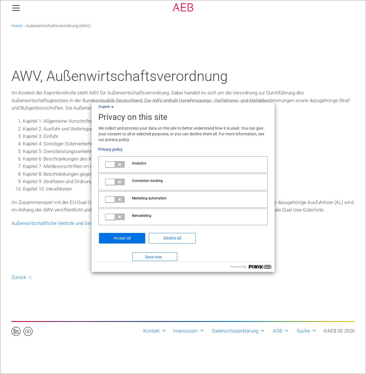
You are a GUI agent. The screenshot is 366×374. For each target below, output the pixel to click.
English (107, 106)
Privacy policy (110, 149)
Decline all (172, 238)
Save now (153, 257)
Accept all (122, 238)
